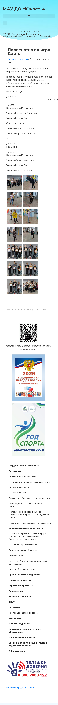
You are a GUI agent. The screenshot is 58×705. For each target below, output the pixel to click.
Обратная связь (17, 651)
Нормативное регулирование (23, 545)
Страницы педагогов (20, 580)
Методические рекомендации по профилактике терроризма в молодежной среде (29, 515)
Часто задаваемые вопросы (23, 613)
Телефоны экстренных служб (23, 476)
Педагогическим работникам (23, 550)
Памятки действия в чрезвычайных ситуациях (25, 505)
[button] (29, 16)
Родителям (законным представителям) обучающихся (28, 562)
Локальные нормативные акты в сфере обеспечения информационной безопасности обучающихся (27, 537)
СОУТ (12, 602)
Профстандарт (16, 591)
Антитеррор (15, 471)
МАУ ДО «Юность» (24, 9)
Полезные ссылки (17, 493)
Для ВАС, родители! (19, 624)
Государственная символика (24, 465)
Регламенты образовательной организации (29, 498)
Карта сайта (15, 618)
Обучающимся (16, 555)
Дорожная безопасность (22, 637)
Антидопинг (15, 607)
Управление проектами (21, 585)
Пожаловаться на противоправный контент (29, 482)
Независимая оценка (20, 596)
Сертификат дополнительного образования (25, 630)
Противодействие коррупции (24, 575)
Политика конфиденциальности (20, 688)
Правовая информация (20, 487)
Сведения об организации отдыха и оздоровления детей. (28, 644)
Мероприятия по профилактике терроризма (30, 523)
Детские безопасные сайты (22, 569)
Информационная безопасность (26, 528)
